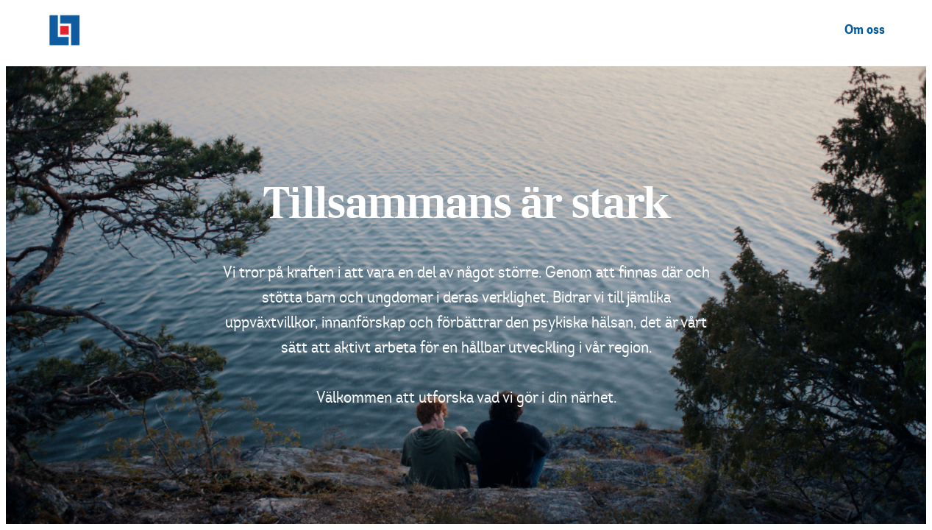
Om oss (864, 30)
